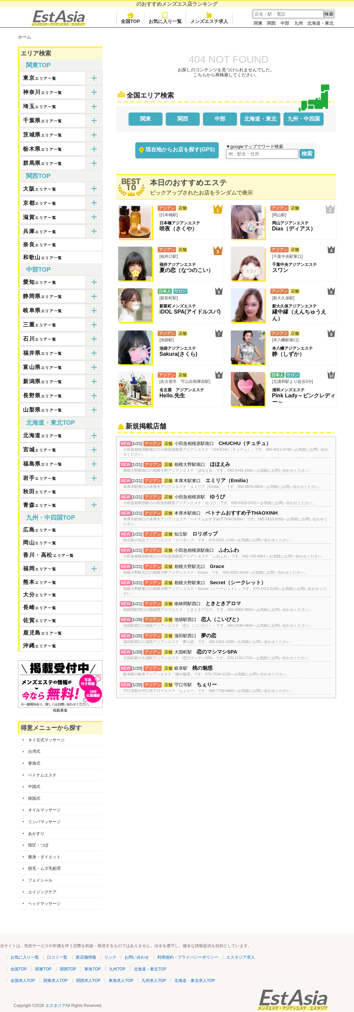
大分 (39, 594)
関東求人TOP (55, 980)
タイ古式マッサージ (46, 740)
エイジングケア (42, 892)
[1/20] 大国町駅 (217, 655)
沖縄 (39, 645)
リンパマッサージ (44, 821)
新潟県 (42, 381)
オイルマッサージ (44, 810)
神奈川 (42, 92)
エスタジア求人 (240, 957)
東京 (39, 78)
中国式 (34, 786)
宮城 (39, 449)
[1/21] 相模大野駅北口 (215, 569)
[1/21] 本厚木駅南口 (226, 518)
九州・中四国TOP (50, 517)
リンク (110, 957)
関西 (271, 23)
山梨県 (42, 410)
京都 (39, 203)
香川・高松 (48, 555)
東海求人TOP (121, 980)
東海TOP (92, 969)
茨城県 (42, 135)
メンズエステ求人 (209, 18)
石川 (39, 339)
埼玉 (39, 106)
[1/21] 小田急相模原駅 (219, 500)
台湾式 (34, 751)
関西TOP (38, 176)
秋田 (39, 491)
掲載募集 (60, 708)
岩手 (39, 478)
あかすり (36, 833)
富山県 (42, 367)
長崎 (39, 607)
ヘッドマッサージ (44, 903)
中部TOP (38, 269)
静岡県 (42, 296)
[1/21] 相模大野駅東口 (226, 587)
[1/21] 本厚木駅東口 (223, 483)
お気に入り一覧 (165, 18)
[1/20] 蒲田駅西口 (208, 639)
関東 (258, 23)
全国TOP (130, 18)
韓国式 (34, 798)
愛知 (39, 282)
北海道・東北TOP (50, 422)
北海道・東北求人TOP (194, 980)
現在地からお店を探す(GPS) (180, 149)
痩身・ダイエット (44, 857)
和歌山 (42, 257)
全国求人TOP (22, 980)
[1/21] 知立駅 (208, 537)
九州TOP (117, 969)
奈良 (39, 244)
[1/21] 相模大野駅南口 (218, 467)
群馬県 (42, 163)
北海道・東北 (320, 23)
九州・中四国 (303, 119)
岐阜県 (42, 310)
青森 (39, 505)
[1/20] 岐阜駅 (206, 671)
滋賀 (39, 217)
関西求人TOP (88, 980)
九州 (298, 23)
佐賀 (39, 620)
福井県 (42, 353)
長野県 (42, 395)
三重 (39, 324)
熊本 (39, 582)
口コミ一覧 (57, 957)
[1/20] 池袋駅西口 (218, 622)
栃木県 (42, 149)
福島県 (42, 464)
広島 (39, 530)
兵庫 (39, 231)
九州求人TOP (153, 980)
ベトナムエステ (42, 775)
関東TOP (38, 65)
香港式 (34, 763)
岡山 (39, 542)
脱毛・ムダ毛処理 (44, 868)
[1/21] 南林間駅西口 (218, 606)
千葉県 (42, 120)
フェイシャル (40, 880)
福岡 (39, 568)
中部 (285, 23)
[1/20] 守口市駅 (208, 688)
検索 (307, 153)
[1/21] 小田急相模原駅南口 (226, 448)
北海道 (42, 435)
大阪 (39, 189)
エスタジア (55, 1005)
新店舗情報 (86, 957)
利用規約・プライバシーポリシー (187, 957)
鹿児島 (42, 633)
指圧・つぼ (38, 845)
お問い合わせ (137, 957)
